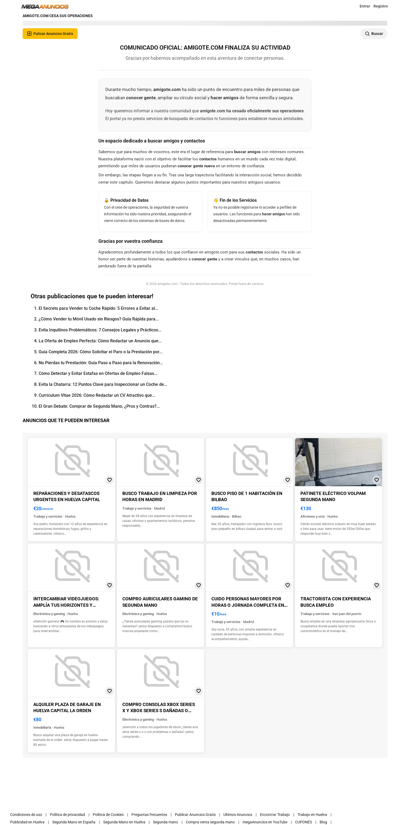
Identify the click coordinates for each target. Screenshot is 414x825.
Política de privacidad (67, 814)
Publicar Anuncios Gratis (195, 814)
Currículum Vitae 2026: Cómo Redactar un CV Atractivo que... (97, 395)
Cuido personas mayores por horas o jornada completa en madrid (247, 605)
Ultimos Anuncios (237, 814)
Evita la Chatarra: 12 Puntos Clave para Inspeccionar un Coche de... (103, 384)
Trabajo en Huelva (312, 814)
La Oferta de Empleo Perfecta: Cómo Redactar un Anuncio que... (100, 340)
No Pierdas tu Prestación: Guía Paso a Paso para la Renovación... (101, 362)
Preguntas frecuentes (149, 814)
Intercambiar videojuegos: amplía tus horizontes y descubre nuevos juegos (66, 605)
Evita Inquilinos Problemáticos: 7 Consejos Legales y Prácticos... (100, 329)
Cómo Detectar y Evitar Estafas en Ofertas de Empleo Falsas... (98, 373)
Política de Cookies (108, 814)
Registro (380, 6)
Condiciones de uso (26, 814)
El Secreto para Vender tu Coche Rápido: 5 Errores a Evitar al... (98, 308)
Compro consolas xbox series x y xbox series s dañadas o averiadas (158, 711)
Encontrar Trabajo (275, 814)
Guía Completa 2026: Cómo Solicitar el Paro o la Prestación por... (100, 351)
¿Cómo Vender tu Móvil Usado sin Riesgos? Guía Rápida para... (99, 319)
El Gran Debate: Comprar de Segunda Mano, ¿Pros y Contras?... (99, 406)
